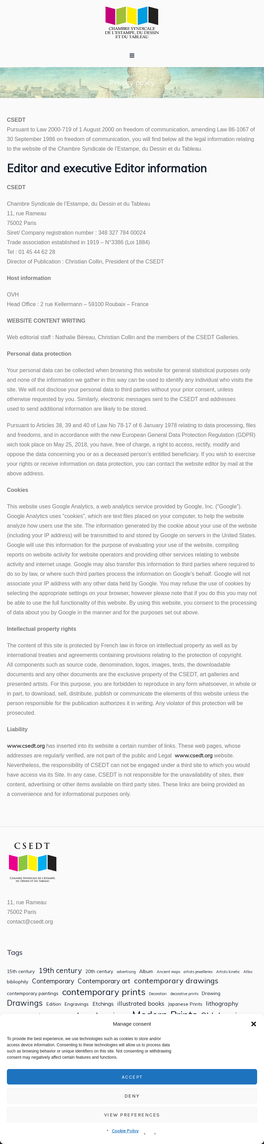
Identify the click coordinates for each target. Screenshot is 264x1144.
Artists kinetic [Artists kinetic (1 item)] (228, 972)
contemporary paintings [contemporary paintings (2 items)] (32, 993)
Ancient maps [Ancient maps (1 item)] (168, 972)
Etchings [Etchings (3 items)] (103, 1004)
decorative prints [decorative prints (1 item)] (184, 994)
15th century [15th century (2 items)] (21, 971)
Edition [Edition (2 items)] (53, 1004)
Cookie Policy (125, 1130)
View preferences (132, 1115)
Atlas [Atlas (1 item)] (247, 972)
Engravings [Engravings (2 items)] (77, 1004)
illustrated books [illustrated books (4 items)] (140, 1003)
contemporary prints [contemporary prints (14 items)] (103, 991)
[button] (253, 1024)
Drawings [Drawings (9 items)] (25, 1002)
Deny (132, 1096)
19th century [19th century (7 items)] (60, 970)
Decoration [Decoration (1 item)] (158, 994)
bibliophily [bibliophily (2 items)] (17, 981)
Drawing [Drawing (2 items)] (211, 993)
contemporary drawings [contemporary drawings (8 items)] (176, 980)
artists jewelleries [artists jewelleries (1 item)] (198, 972)
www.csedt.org (26, 745)
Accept (132, 1077)
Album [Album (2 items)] (146, 971)
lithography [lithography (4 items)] (222, 1003)
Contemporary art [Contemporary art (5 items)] (104, 981)
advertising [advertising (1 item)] (126, 972)
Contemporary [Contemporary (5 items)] (53, 981)
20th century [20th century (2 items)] (99, 971)
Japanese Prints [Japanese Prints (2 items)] (185, 1004)
